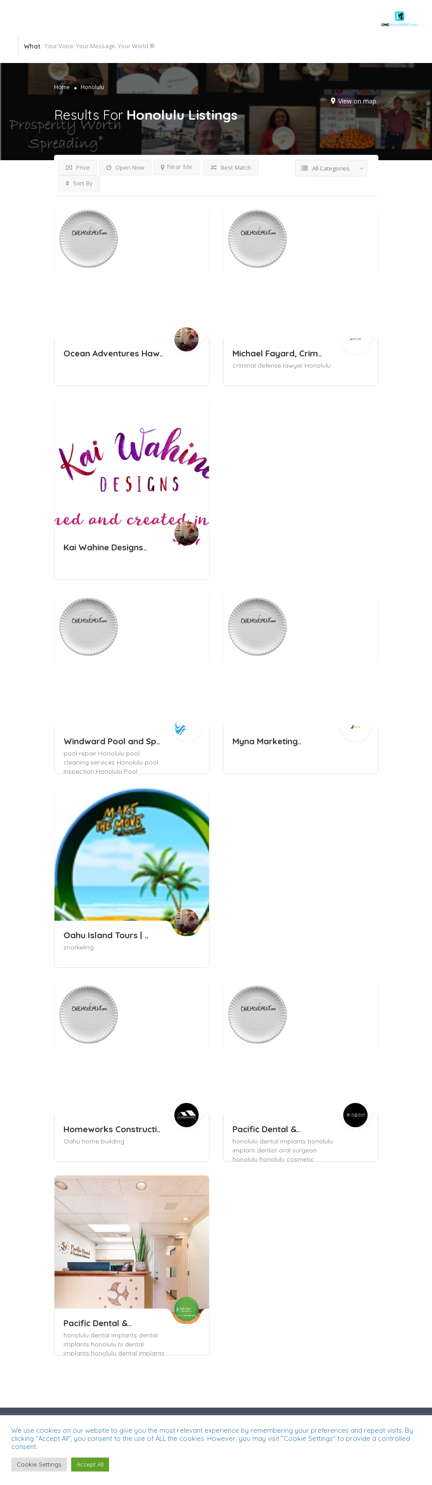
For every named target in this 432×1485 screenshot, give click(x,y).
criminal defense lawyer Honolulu (281, 365)
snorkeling (79, 947)
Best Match (231, 167)
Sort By (79, 183)
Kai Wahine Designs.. (105, 547)
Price (78, 167)
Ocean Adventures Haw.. (113, 353)
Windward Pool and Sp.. (112, 741)
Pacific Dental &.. (266, 1129)
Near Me (176, 166)
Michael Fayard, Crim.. (277, 353)
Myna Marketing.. (266, 741)
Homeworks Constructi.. (112, 1129)
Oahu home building (94, 1141)
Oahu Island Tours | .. (106, 935)
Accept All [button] (90, 1464)
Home (62, 87)
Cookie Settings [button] (39, 1464)
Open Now (125, 167)
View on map (357, 101)
